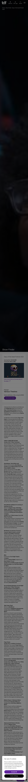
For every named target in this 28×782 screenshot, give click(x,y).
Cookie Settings (14, 776)
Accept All (14, 772)
